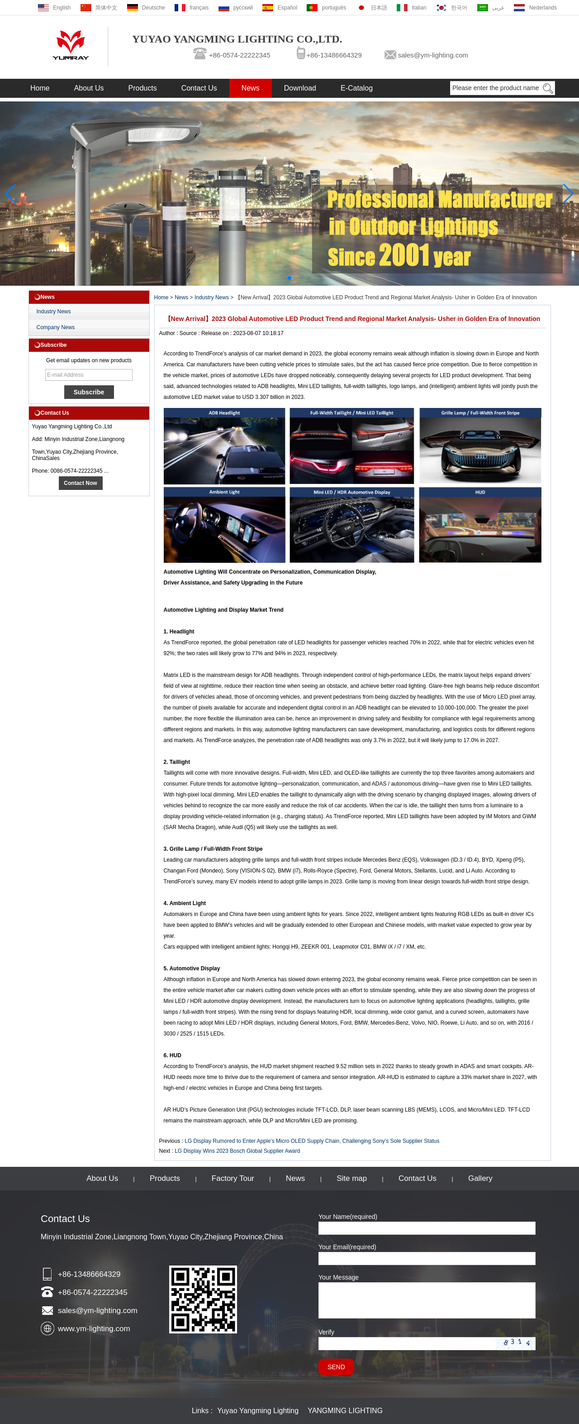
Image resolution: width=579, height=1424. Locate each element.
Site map (352, 1178)
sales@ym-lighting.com (433, 55)
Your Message (338, 1277)
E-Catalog (357, 88)
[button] (289, 278)
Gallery (480, 1178)
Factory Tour (233, 1178)
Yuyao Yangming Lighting (258, 1410)
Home (40, 88)
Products (142, 88)
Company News (56, 327)
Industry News (54, 311)
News (251, 88)
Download (300, 88)
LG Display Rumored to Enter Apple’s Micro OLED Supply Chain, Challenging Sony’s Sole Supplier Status (312, 1141)
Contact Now (80, 483)
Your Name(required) (347, 1216)
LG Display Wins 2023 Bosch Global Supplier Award (237, 1151)
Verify (326, 1332)
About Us (89, 88)
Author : (169, 333)
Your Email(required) (347, 1247)
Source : (190, 333)
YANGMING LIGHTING (345, 1410)
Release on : (217, 333)
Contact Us (199, 88)
